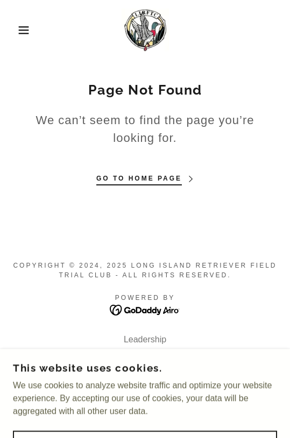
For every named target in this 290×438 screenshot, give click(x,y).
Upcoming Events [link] (145, 367)
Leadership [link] (145, 339)
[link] (145, 30)
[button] (20, 30)
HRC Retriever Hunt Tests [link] (145, 381)
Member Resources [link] (145, 353)
